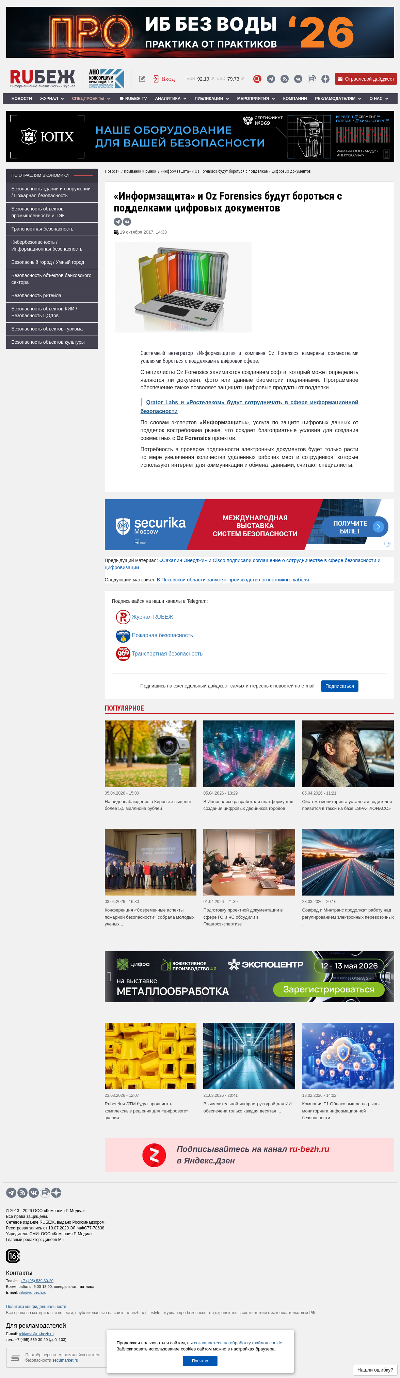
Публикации (212, 98)
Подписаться (339, 686)
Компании (295, 98)
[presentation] (110, 976)
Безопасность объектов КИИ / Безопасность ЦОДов (44, 312)
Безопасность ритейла (37, 295)
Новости (22, 98)
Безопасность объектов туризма (47, 328)
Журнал (52, 98)
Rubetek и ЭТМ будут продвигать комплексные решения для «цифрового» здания (147, 1110)
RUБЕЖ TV (132, 98)
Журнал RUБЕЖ (144, 617)
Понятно (200, 1361)
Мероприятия (256, 98)
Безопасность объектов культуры (48, 342)
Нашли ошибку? (375, 1370)
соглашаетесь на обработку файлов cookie (238, 1342)
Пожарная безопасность (154, 635)
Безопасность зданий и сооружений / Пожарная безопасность (51, 192)
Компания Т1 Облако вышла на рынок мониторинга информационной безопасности (341, 1110)
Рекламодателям (338, 98)
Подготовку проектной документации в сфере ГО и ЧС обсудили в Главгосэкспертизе (243, 916)
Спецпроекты (91, 98)
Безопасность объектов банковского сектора (52, 279)
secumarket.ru (65, 1360)
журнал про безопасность (188, 1312)
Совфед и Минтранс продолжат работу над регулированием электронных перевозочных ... (348, 916)
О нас (378, 98)
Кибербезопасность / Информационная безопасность (47, 245)
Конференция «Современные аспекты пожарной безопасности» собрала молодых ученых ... (150, 916)
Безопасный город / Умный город (48, 262)
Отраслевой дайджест (366, 79)
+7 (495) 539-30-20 (37, 1281)
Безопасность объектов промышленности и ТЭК (38, 212)
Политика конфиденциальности (36, 1306)
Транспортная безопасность (43, 229)
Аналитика (170, 98)
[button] (246, 997)
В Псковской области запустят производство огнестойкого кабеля (233, 579)
